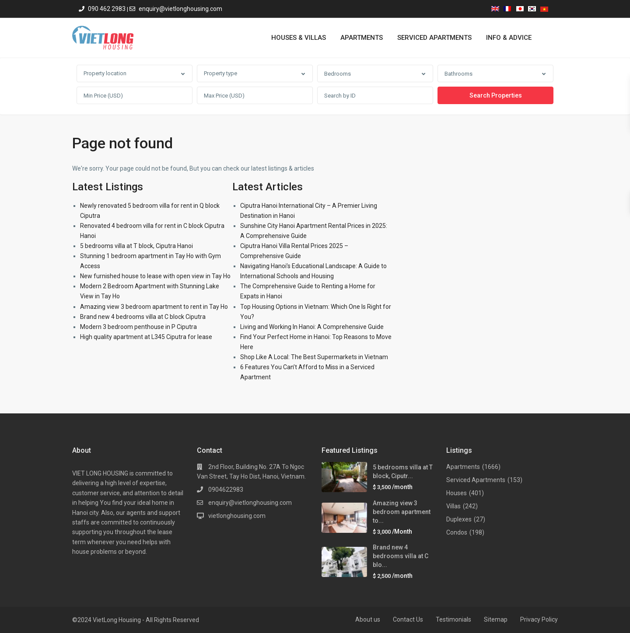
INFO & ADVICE (509, 38)
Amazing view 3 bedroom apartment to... (401, 512)
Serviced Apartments (475, 479)
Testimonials (453, 619)
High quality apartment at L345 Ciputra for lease (146, 336)
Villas (453, 506)
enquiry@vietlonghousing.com (180, 8)
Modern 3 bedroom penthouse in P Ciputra (138, 326)
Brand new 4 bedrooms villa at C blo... (400, 556)
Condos (456, 532)
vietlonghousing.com (237, 515)
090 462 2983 (107, 8)
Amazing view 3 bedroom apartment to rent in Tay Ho (154, 306)
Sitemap (496, 619)
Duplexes (459, 519)
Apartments (463, 466)
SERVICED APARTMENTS (434, 38)
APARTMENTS (361, 38)
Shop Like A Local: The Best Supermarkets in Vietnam (314, 356)
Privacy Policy (539, 619)
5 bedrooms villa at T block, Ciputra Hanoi (136, 245)
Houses (456, 493)
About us (367, 619)
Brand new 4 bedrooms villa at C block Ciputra (143, 316)
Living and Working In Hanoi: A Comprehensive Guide (312, 326)
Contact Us (408, 619)
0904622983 (225, 489)
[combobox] (134, 73)
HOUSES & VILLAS (298, 38)
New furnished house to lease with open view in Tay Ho (155, 276)
